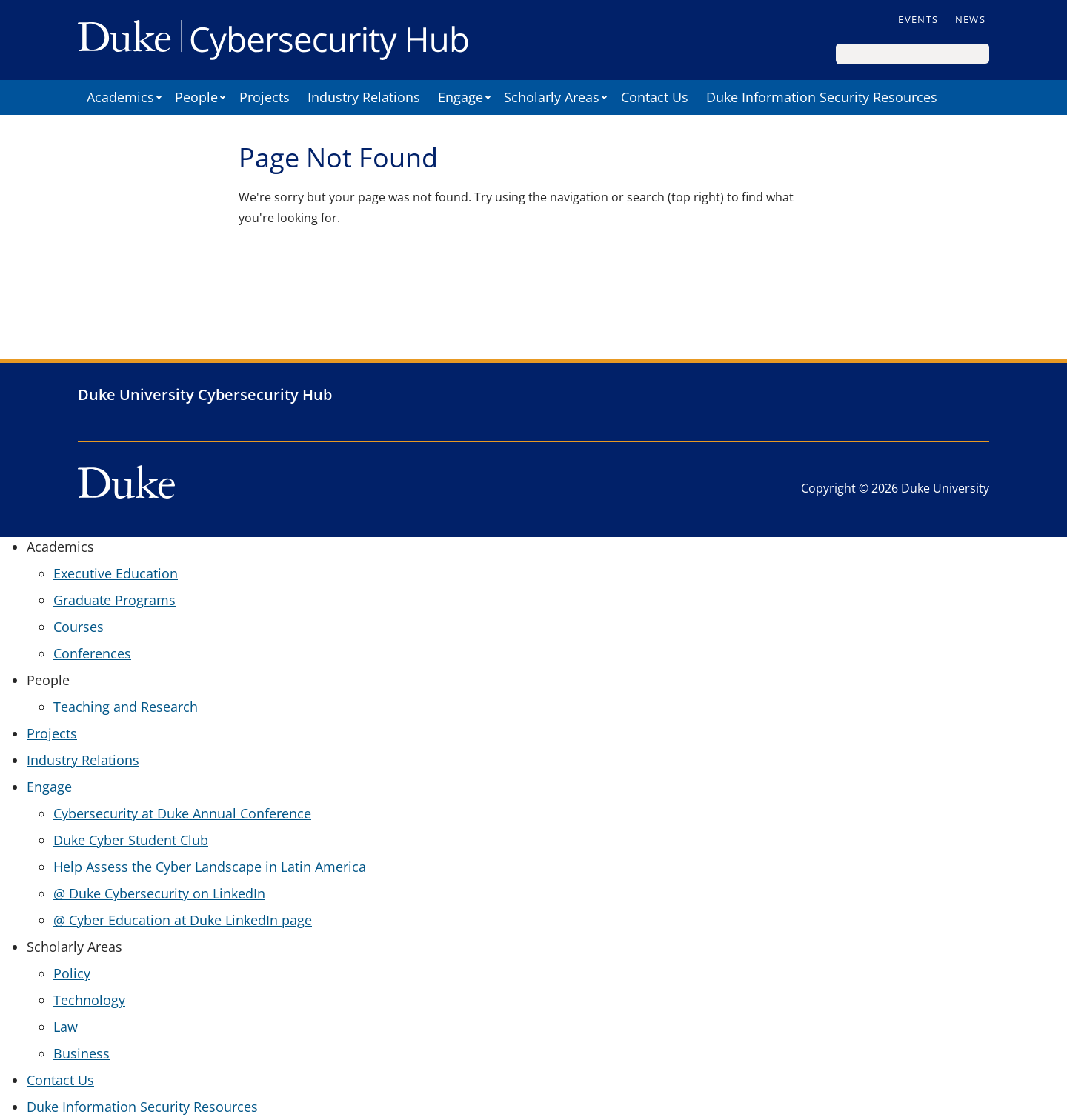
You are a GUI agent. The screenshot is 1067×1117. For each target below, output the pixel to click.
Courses (78, 627)
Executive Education (115, 573)
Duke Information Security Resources (821, 97)
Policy (71, 973)
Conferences (92, 653)
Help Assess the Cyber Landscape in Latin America (209, 867)
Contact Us (654, 97)
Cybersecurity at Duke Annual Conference (182, 813)
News (970, 19)
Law (65, 1027)
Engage (460, 97)
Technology (89, 1000)
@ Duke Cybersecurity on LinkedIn (159, 893)
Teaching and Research (125, 707)
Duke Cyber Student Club (130, 840)
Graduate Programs (114, 600)
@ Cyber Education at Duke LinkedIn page (182, 920)
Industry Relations (364, 97)
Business (81, 1053)
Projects (264, 97)
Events (918, 19)
